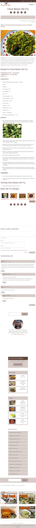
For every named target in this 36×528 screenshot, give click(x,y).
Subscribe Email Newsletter (16, 358)
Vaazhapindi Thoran (5, 196)
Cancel (25, 252)
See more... (32, 201)
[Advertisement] (18, 17)
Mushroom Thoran (22, 196)
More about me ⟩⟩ (21, 334)
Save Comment (32, 252)
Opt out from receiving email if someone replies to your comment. (14, 250)
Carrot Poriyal (13, 196)
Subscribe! (18, 364)
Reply (4, 282)
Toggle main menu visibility (34, 4)
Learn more (32, 525)
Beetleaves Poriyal (31, 196)
